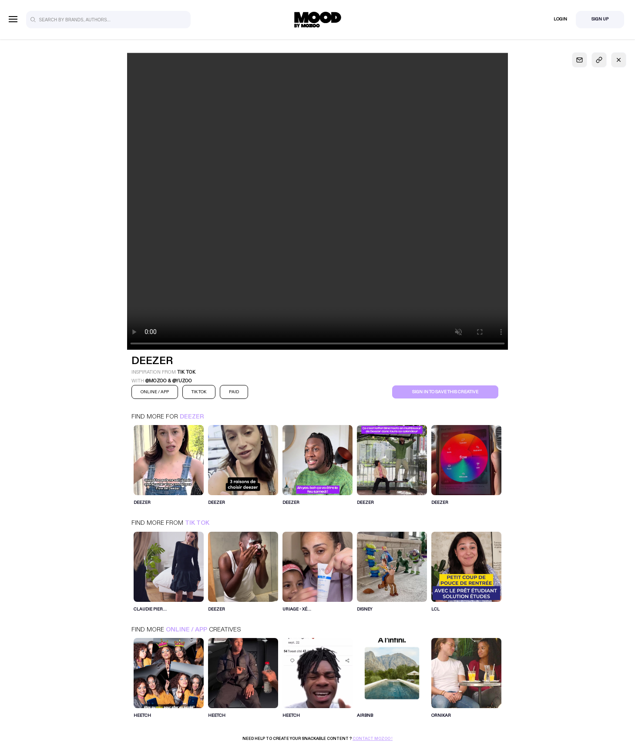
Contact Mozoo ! (373, 738)
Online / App (186, 629)
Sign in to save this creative (445, 392)
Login (560, 19)
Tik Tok (197, 523)
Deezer (192, 416)
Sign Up (599, 19)
